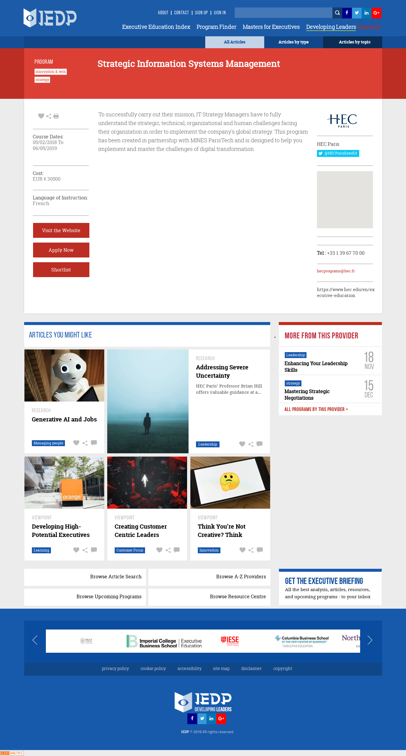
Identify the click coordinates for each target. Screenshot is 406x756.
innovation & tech (50, 71)
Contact (181, 13)
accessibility (190, 668)
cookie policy (153, 668)
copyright (282, 668)
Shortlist (61, 269)
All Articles (234, 42)
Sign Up (201, 13)
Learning (41, 550)
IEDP (207, 732)
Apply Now (61, 250)
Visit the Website (61, 230)
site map (221, 668)
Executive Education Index (156, 26)
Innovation (209, 550)
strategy (42, 79)
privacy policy (115, 668)
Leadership (207, 444)
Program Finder (216, 26)
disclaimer (251, 668)
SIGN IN (220, 13)
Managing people (48, 443)
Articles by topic (355, 42)
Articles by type (294, 42)
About (163, 13)
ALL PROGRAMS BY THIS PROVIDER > (316, 409)
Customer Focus (129, 550)
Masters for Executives (271, 26)
